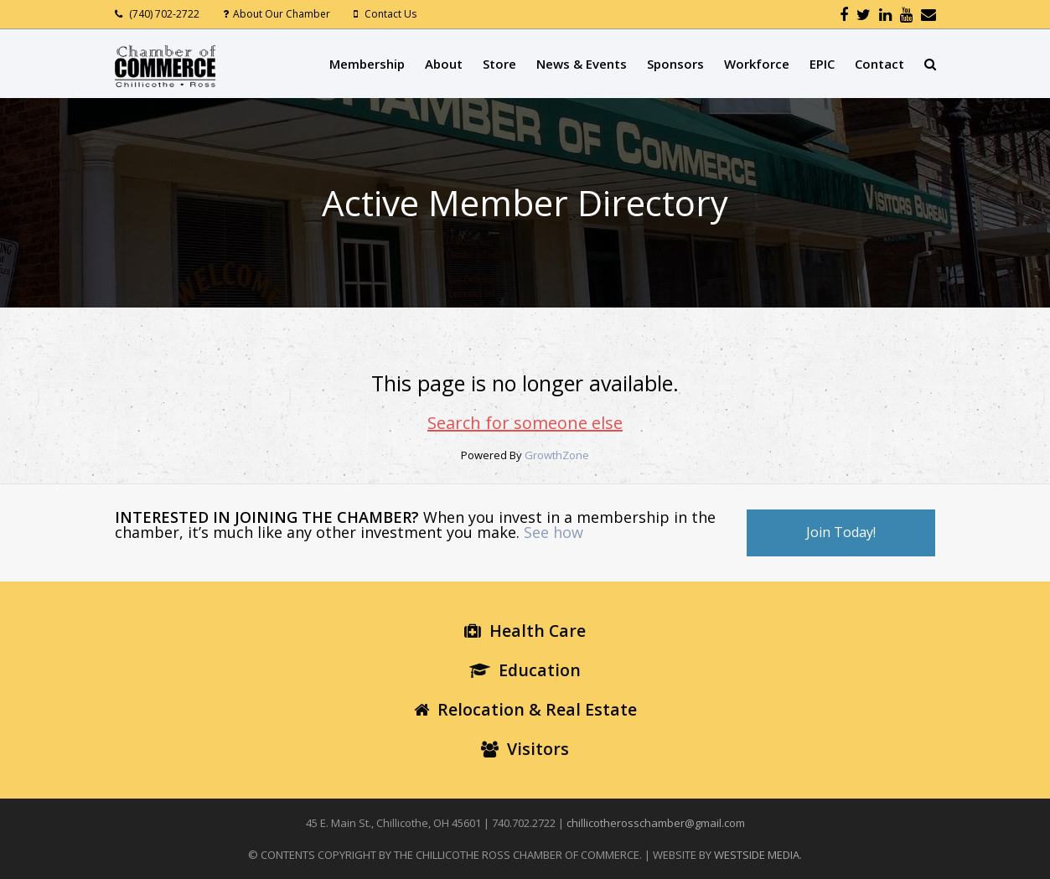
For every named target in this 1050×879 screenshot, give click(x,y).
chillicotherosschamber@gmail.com (655, 822)
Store (499, 63)
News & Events (581, 63)
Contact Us (390, 14)
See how (553, 532)
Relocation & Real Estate (525, 709)
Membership (367, 63)
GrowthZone (557, 455)
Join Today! (841, 532)
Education (525, 670)
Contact (879, 63)
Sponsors (675, 63)
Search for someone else (525, 422)
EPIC (822, 63)
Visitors (525, 748)
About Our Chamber (281, 14)
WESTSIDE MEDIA (756, 854)
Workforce (756, 63)
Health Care (525, 630)
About (444, 63)
